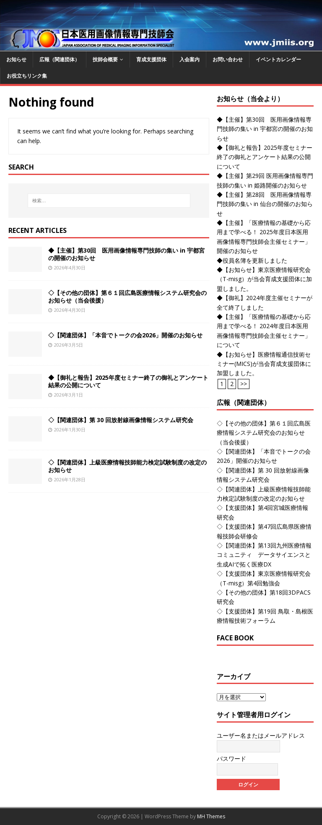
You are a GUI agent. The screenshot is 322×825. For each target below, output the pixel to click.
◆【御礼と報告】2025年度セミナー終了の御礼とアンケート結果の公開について (128, 381)
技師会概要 (105, 59)
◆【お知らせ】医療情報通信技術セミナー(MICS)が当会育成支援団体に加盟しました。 (264, 363)
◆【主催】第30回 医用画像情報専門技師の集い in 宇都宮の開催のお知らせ (126, 254)
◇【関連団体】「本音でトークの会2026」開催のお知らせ (125, 335)
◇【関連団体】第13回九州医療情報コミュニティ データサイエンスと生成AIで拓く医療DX (264, 554)
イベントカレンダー (278, 59)
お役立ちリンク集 (27, 75)
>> (243, 384)
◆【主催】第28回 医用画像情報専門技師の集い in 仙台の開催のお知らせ (265, 204)
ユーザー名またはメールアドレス (261, 735)
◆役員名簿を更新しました (252, 260)
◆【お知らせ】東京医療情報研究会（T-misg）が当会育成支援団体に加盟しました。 (264, 279)
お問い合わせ (228, 59)
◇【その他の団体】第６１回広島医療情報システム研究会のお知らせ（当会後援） (127, 296)
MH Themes (211, 816)
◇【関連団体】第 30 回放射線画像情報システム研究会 (120, 420)
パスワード (231, 758)
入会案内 (189, 59)
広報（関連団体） (59, 59)
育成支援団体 (151, 59)
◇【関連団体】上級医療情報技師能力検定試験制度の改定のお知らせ (127, 466)
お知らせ (16, 59)
